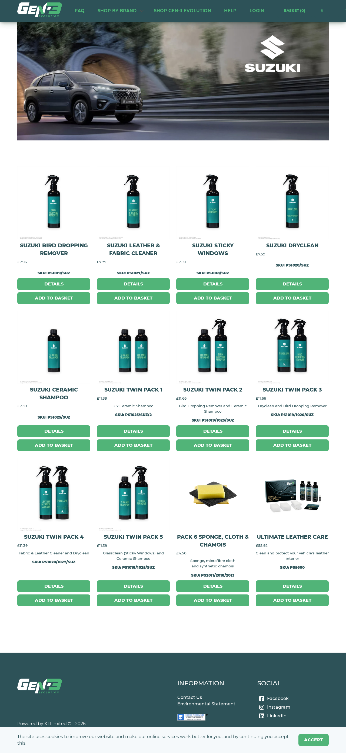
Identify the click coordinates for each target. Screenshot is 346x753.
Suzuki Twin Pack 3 (292, 389)
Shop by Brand (117, 10)
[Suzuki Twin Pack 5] (133, 494)
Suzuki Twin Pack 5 (133, 537)
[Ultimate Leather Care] (292, 494)
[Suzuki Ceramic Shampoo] (53, 347)
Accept (313, 739)
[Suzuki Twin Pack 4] (53, 494)
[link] (39, 10)
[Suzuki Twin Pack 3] (292, 347)
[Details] (53, 284)
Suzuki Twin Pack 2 (212, 389)
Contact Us (189, 697)
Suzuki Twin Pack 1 (133, 389)
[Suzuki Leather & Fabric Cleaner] (133, 202)
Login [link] (256, 10)
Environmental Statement (206, 703)
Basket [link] (294, 11)
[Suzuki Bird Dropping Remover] (53, 202)
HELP (230, 10)
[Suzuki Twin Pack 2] (212, 347)
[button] (322, 11)
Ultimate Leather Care (292, 537)
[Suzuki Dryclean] (292, 202)
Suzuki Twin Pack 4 (54, 537)
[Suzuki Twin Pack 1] (133, 347)
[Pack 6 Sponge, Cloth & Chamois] (212, 494)
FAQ (80, 10)
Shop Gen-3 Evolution (182, 10)
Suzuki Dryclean (292, 245)
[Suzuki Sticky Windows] (212, 202)
